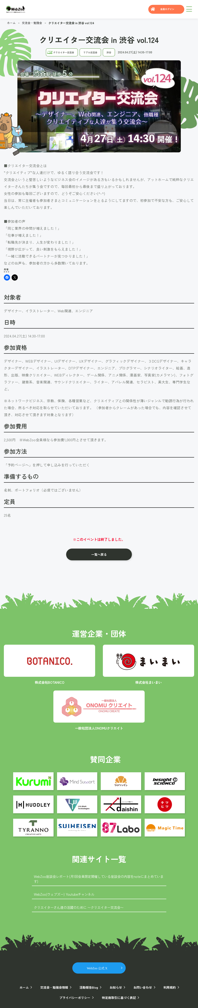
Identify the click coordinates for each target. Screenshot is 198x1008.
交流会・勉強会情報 (55, 987)
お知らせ (115, 987)
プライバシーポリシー (75, 997)
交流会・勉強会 (32, 23)
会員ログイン (165, 9)
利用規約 (168, 987)
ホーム (11, 23)
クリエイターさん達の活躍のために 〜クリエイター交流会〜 (81, 907)
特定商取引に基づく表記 (118, 997)
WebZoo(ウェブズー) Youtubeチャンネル (65, 894)
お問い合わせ (141, 987)
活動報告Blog (89, 987)
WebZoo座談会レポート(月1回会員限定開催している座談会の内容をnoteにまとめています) (98, 878)
